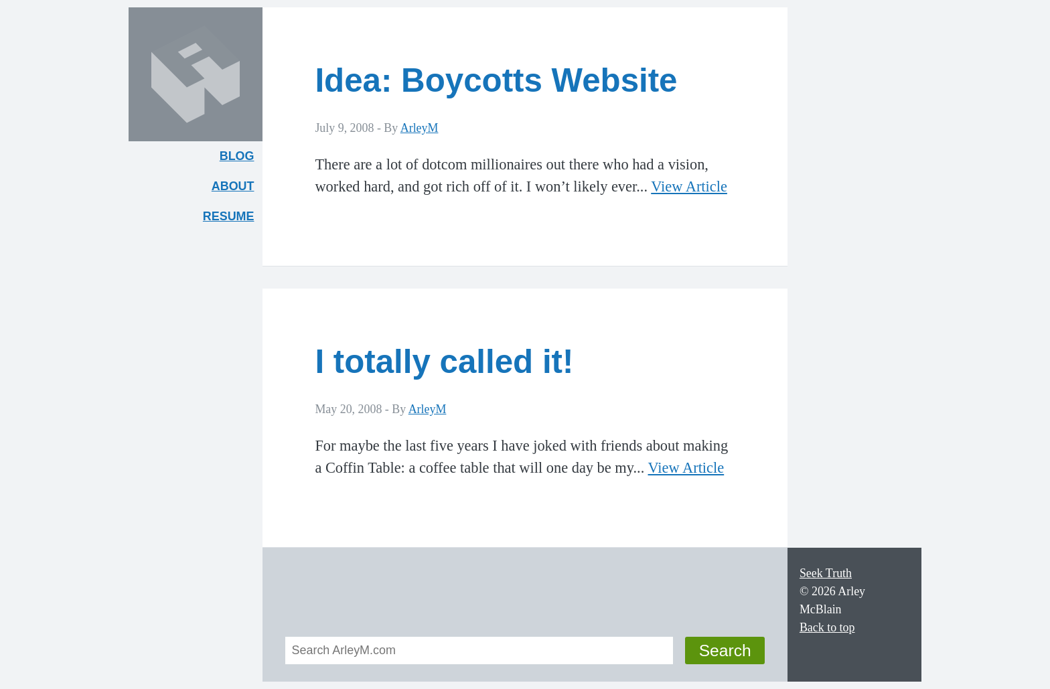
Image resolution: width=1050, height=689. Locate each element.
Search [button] (725, 650)
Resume (228, 216)
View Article (689, 186)
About (237, 189)
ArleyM (419, 128)
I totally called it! (444, 361)
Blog (237, 156)
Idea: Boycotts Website (496, 80)
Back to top (827, 627)
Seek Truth (826, 573)
